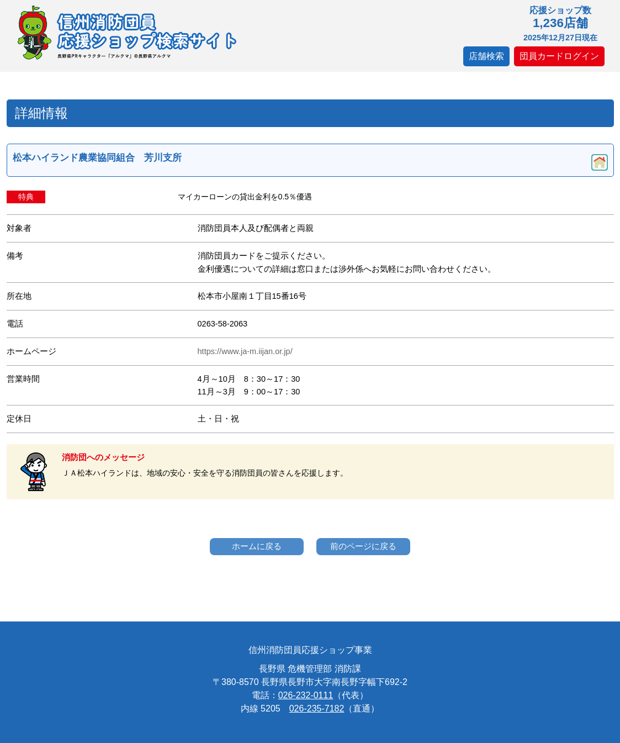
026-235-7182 (317, 708)
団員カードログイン (559, 56)
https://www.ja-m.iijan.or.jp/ (245, 351)
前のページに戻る (363, 546)
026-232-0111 (305, 695)
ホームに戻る (257, 546)
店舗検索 (486, 56)
